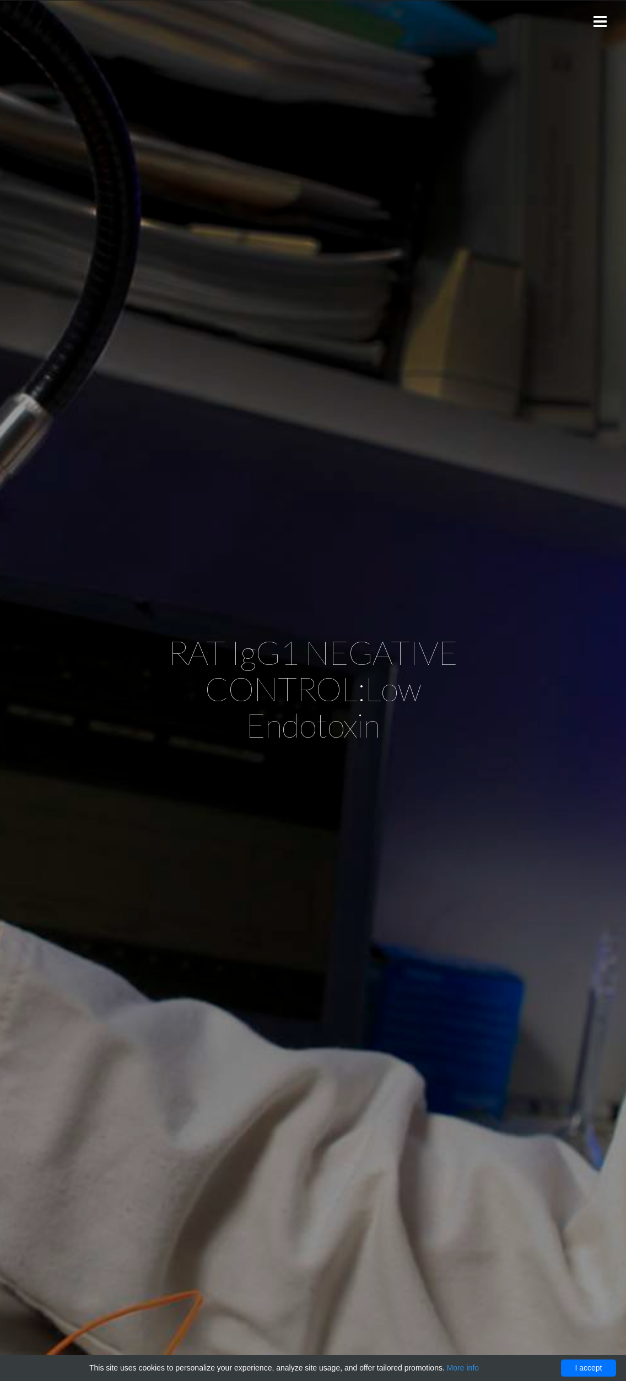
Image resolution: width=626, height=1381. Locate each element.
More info (463, 1367)
